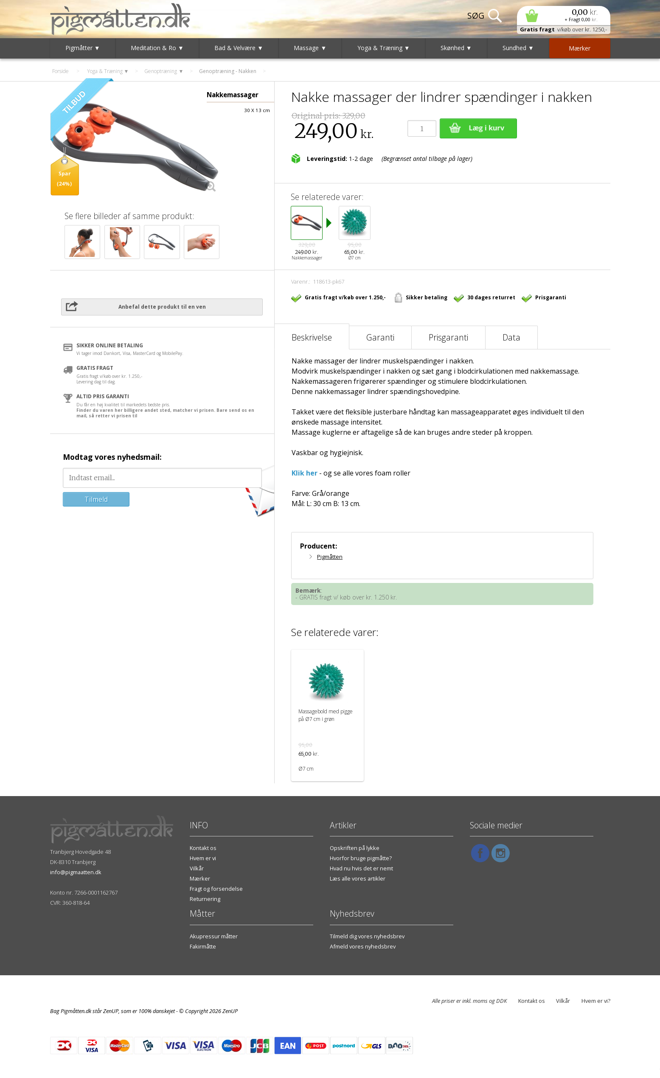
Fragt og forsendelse (216, 888)
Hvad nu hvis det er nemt (361, 868)
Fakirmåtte (203, 946)
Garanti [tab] (380, 337)
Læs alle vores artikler (357, 878)
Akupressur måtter (214, 936)
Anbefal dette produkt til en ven (162, 306)
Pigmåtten (330, 556)
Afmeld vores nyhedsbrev (363, 946)
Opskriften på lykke (354, 848)
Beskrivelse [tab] (312, 337)
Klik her (304, 473)
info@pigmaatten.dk (75, 872)
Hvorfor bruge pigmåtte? (361, 858)
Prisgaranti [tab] (448, 337)
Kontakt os (203, 848)
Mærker (200, 878)
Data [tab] (511, 337)
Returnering (205, 899)
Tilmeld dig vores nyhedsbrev (367, 936)
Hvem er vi (203, 858)
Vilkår (197, 868)
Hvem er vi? (595, 1001)
